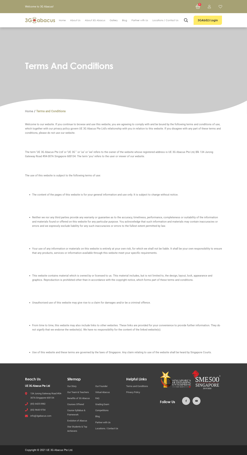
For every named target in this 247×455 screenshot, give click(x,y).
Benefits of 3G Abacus (78, 398)
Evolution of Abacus (77, 420)
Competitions (102, 410)
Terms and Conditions (137, 386)
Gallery (114, 20)
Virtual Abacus (102, 392)
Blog (124, 20)
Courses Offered (75, 404)
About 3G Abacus (95, 20)
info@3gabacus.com (40, 416)
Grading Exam (102, 404)
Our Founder (101, 386)
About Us (75, 20)
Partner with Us (139, 20)
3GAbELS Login (208, 20)
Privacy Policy (133, 392)
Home (62, 20)
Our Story (71, 386)
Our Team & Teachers (78, 392)
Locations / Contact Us (165, 20)
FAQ (97, 398)
